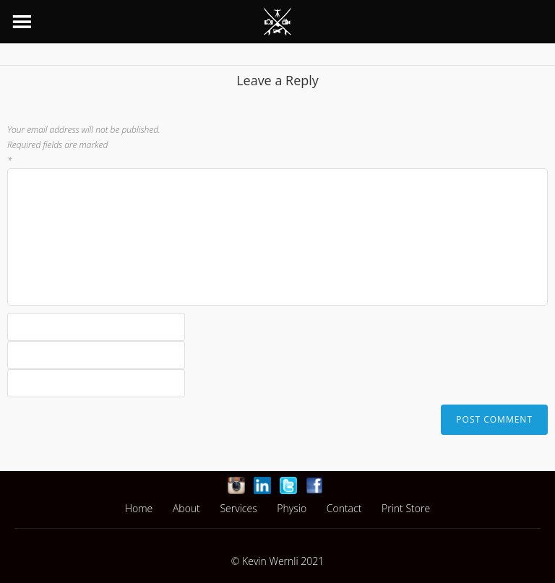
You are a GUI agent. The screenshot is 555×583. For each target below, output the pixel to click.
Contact (344, 508)
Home (138, 508)
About (186, 508)
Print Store (406, 508)
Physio (291, 508)
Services (238, 508)
